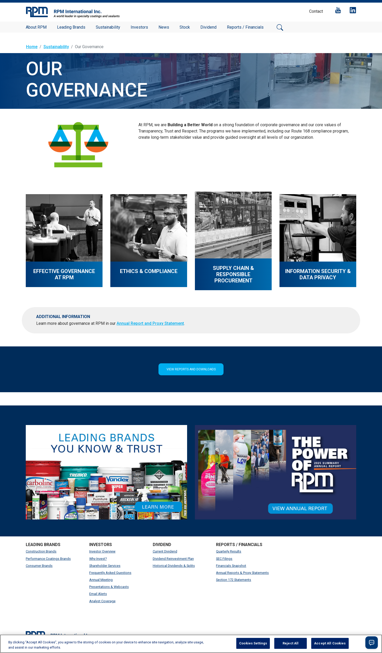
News (163, 27)
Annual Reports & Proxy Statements (242, 573)
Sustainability (108, 27)
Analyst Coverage (102, 601)
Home (31, 46)
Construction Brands (41, 551)
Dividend (208, 27)
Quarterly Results (228, 551)
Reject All (290, 643)
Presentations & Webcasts (109, 587)
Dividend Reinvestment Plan (173, 559)
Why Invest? (98, 559)
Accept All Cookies (330, 643)
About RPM (36, 27)
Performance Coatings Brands (48, 559)
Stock (185, 27)
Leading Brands (71, 27)
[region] (191, 644)
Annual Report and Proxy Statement (150, 323)
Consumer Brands (39, 566)
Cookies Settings (253, 643)
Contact (316, 11)
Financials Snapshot (231, 566)
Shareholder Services (104, 566)
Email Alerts (98, 594)
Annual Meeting (101, 580)
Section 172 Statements (233, 580)
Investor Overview (102, 551)
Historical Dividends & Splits (174, 566)
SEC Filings (224, 559)
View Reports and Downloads (191, 369)
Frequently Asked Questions (110, 573)
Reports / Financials (245, 27)
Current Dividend (165, 551)
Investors (139, 27)
